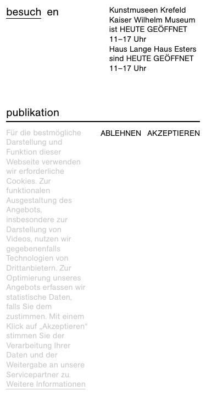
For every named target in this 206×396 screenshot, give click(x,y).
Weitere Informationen (46, 384)
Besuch (23, 12)
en (53, 12)
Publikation (32, 112)
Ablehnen (121, 133)
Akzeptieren (173, 133)
